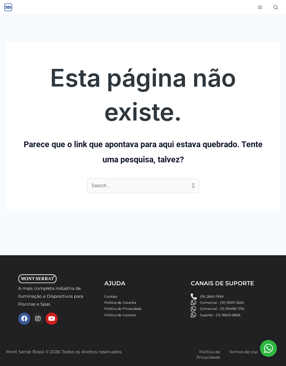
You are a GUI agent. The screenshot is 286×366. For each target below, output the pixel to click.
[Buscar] (276, 7)
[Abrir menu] (260, 7)
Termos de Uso (245, 351)
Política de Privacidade (207, 354)
